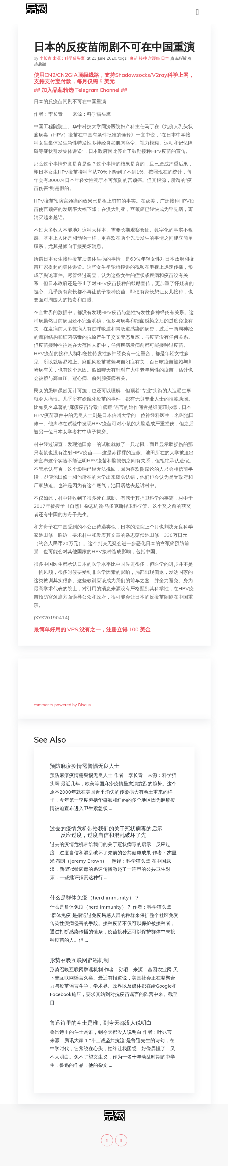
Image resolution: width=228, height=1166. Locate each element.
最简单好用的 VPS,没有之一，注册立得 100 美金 (92, 629)
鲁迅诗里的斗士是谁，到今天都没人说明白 (101, 1022)
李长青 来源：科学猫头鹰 (62, 58)
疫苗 (134, 58)
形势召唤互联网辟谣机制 (79, 960)
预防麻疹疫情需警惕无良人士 (84, 765)
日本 (165, 58)
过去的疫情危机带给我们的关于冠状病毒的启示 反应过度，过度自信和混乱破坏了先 (106, 831)
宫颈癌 (154, 58)
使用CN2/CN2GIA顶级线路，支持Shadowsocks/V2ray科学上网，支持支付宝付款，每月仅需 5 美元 (114, 78)
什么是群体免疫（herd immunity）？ (95, 897)
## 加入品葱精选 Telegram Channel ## (80, 90)
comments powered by (62, 704)
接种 (143, 58)
